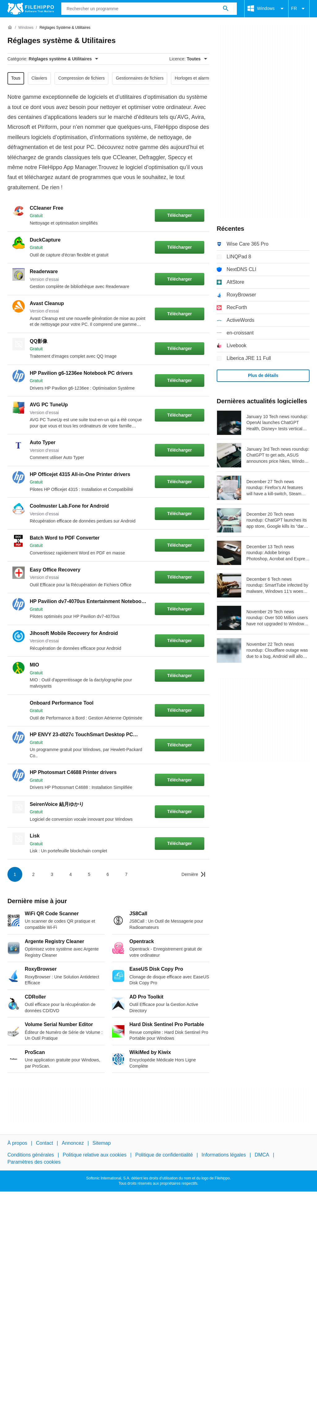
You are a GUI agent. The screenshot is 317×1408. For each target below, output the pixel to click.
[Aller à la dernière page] (193, 874)
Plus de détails (263, 375)
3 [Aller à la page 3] (52, 874)
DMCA (261, 1154)
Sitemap (102, 1143)
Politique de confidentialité (164, 1154)
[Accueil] (9, 27)
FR (299, 8)
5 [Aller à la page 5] (89, 874)
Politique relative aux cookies (94, 1154)
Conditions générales (30, 1154)
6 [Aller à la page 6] (107, 874)
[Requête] (149, 8)
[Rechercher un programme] (225, 8)
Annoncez (73, 1143)
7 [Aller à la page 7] (126, 874)
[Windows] (25, 27)
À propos (17, 1143)
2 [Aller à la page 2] (33, 874)
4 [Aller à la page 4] (70, 874)
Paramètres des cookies (34, 1161)
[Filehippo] (30, 8)
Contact (44, 1143)
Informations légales (224, 1154)
